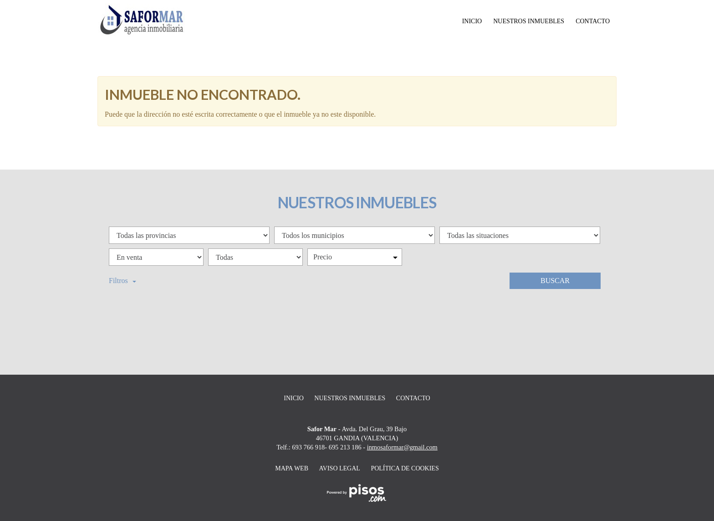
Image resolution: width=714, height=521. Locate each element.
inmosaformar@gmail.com (402, 447)
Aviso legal (339, 468)
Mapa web (291, 468)
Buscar (555, 280)
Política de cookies (405, 468)
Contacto (593, 21)
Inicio (472, 21)
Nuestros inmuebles (528, 21)
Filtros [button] (122, 280)
